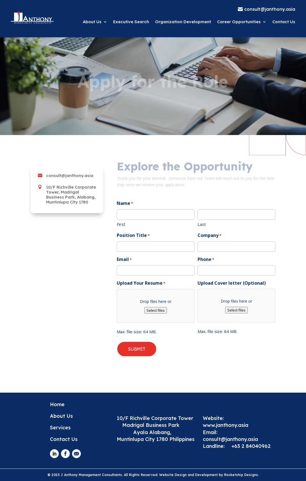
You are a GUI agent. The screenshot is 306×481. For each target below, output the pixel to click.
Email (124, 259)
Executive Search (131, 21)
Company (209, 235)
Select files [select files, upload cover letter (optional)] (236, 310)
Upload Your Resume (141, 283)
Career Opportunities (239, 21)
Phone (206, 259)
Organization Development (183, 21)
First (121, 224)
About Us (92, 21)
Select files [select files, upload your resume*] (156, 310)
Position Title (133, 235)
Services (60, 427)
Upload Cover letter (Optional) (232, 283)
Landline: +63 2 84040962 (237, 446)
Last (202, 224)
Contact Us (283, 21)
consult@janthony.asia (231, 439)
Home (57, 404)
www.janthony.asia (225, 425)
